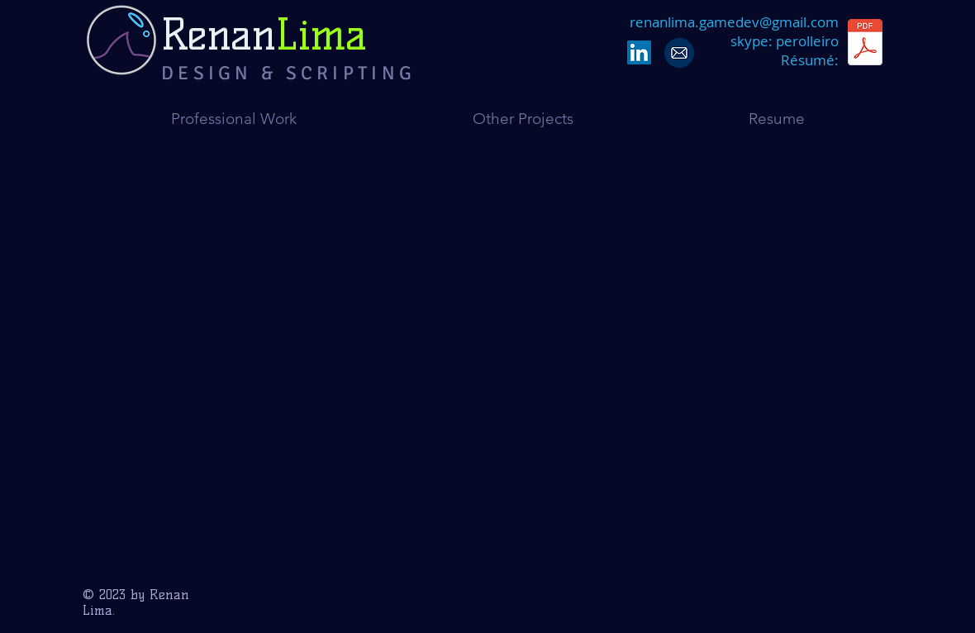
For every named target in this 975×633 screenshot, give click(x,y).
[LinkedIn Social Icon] (639, 52)
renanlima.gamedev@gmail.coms (734, 31)
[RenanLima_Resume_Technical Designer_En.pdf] (865, 44)
